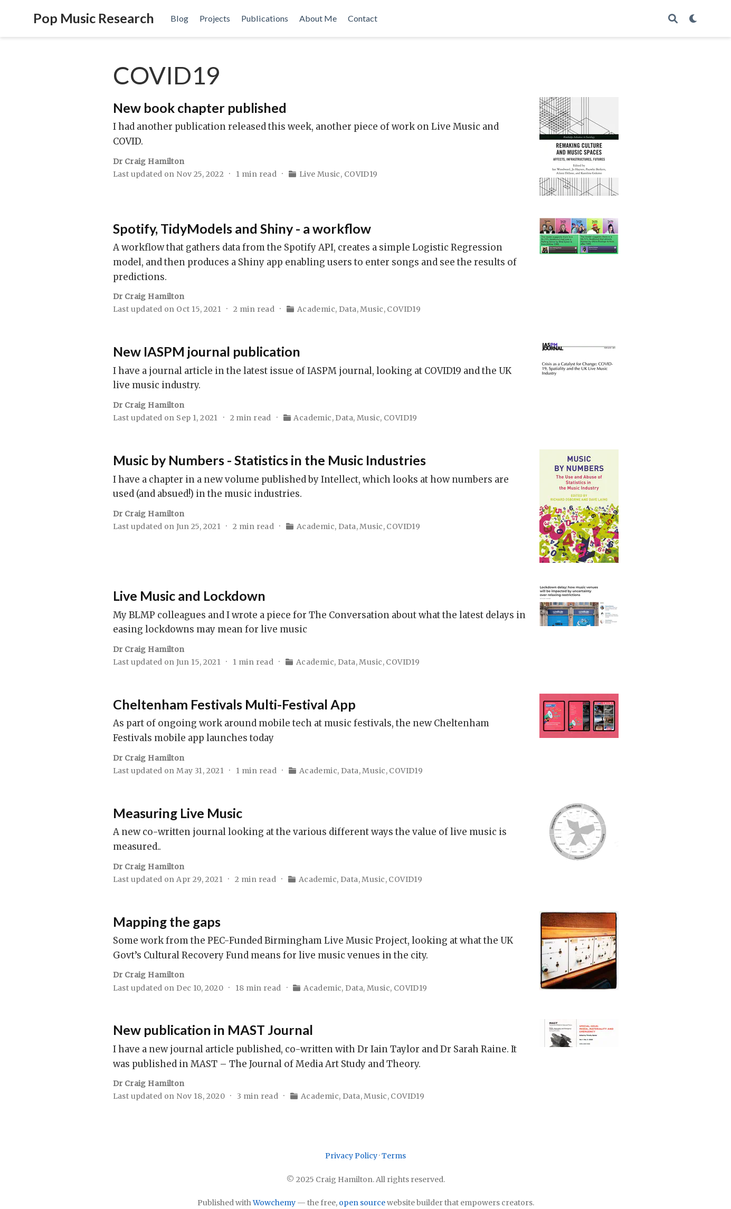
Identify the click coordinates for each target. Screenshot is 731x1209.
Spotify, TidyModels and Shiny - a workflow (242, 228)
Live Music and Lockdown (189, 595)
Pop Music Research (93, 18)
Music (371, 309)
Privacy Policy (351, 1155)
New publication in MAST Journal (213, 1030)
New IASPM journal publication (206, 351)
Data (348, 309)
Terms (394, 1155)
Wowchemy (274, 1202)
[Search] (673, 19)
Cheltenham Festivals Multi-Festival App (234, 704)
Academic (316, 309)
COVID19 (361, 174)
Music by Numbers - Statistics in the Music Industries (269, 460)
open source (362, 1202)
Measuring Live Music (177, 813)
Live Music (319, 174)
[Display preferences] (693, 19)
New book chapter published (200, 108)
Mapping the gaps (167, 921)
